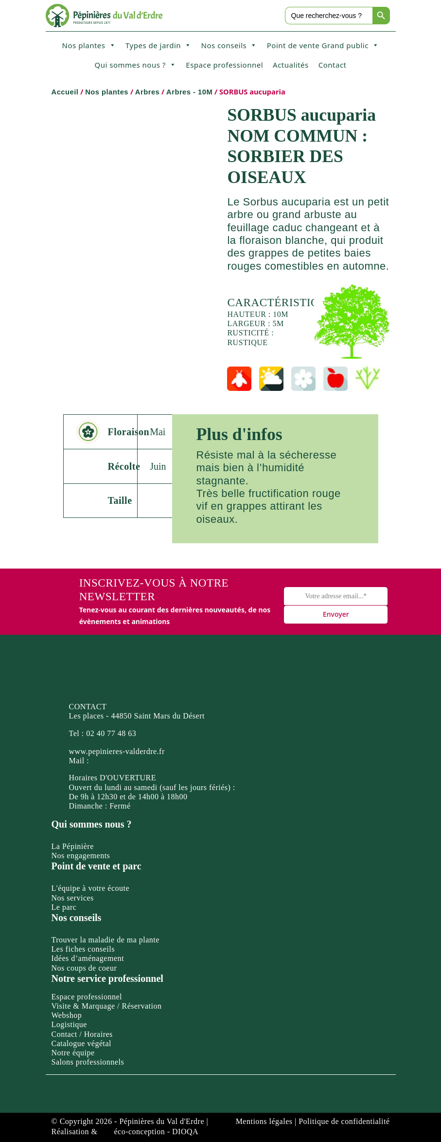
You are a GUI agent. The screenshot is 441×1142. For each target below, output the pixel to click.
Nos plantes (89, 45)
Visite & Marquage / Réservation (107, 1006)
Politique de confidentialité (344, 1121)
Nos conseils (229, 45)
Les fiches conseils (83, 949)
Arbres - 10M (189, 92)
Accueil (65, 92)
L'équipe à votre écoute (91, 888)
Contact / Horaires (82, 1034)
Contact (332, 65)
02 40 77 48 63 (111, 733)
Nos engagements (81, 855)
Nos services (73, 898)
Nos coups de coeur (84, 968)
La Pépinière (73, 846)
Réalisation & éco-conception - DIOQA (125, 1131)
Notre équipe (73, 1053)
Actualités (291, 65)
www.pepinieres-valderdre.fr (117, 751)
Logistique (69, 1024)
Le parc (64, 907)
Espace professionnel (224, 65)
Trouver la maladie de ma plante (105, 940)
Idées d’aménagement (88, 958)
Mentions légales (264, 1121)
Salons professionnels (88, 1062)
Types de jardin (158, 45)
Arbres (147, 92)
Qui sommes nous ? (135, 65)
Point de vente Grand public (323, 45)
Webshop (67, 1015)
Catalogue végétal (82, 1043)
